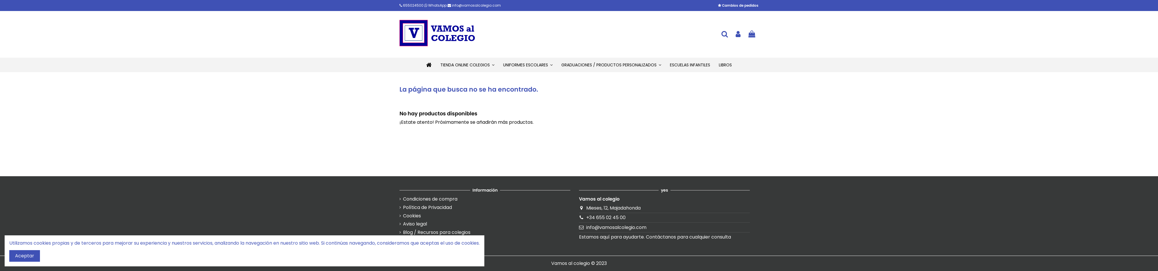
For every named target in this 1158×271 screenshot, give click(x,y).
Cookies (412, 216)
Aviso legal (415, 224)
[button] (467, 65)
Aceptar (24, 255)
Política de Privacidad (427, 207)
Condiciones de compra (430, 199)
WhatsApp (436, 5)
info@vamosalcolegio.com (474, 5)
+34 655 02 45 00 (606, 217)
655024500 (412, 5)
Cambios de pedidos (738, 5)
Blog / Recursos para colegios (436, 232)
